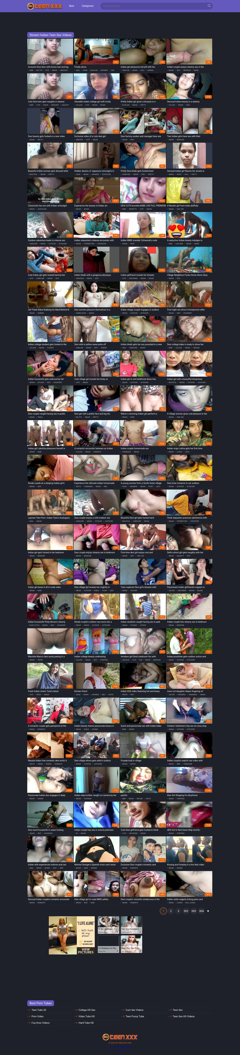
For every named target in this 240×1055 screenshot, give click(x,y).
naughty (65, 105)
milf (103, 694)
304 (201, 911)
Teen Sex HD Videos (184, 1016)
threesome (187, 764)
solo (142, 70)
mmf (178, 764)
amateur (79, 140)
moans (200, 590)
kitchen (41, 382)
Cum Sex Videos (134, 1010)
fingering (182, 694)
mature (140, 799)
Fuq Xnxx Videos (41, 1022)
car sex (172, 590)
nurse (196, 70)
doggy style (34, 625)
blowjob (94, 70)
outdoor (52, 244)
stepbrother (89, 244)
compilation (81, 313)
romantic (97, 452)
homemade (126, 452)
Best (71, 5)
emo (105, 486)
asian (85, 70)
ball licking (190, 903)
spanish (94, 868)
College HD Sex (87, 1010)
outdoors (63, 244)
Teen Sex (178, 1010)
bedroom (187, 70)
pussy (179, 174)
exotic (111, 694)
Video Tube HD (87, 1016)
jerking (150, 70)
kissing (95, 729)
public (40, 417)
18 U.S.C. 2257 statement (120, 1047)
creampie (104, 70)
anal (78, 70)
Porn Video (37, 1016)
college (79, 105)
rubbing (41, 313)
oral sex (180, 209)
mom (86, 868)
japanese (95, 174)
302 (186, 911)
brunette (133, 209)
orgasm (196, 348)
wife (178, 313)
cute (47, 70)
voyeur (143, 625)
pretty (143, 105)
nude (132, 244)
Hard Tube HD (86, 1022)
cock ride (179, 244)
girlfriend (133, 278)
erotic (78, 486)
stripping (104, 660)
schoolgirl (106, 174)
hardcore (126, 174)
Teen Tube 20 (39, 1010)
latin (187, 452)
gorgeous (80, 278)
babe (31, 70)
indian (54, 70)
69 (77, 833)
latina (179, 452)
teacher (133, 590)
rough (86, 209)
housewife (187, 313)
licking (180, 903)
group (78, 625)
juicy (158, 486)
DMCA (120, 1051)
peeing (40, 660)
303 (193, 911)
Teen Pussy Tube (135, 1016)
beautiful (33, 174)
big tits (39, 70)
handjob (125, 70)
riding (196, 244)
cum (112, 70)
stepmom (87, 799)
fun (140, 660)
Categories (88, 5)
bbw (124, 799)
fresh (38, 694)
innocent (64, 70)
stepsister (102, 244)
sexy (178, 70)
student (50, 348)
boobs (102, 105)
